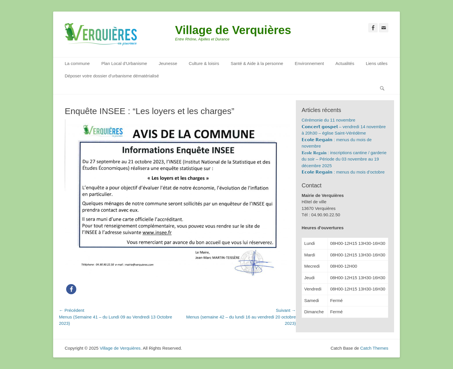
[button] (71, 289)
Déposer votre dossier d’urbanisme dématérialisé (112, 75)
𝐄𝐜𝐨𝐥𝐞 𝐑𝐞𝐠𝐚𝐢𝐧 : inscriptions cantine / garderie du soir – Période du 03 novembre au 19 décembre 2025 (344, 159)
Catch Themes (374, 348)
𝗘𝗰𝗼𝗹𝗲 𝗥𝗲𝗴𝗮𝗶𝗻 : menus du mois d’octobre (343, 171)
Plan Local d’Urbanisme (124, 63)
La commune (77, 63)
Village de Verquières (233, 30)
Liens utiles (376, 63)
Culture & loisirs (204, 63)
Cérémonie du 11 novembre (328, 120)
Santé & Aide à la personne (257, 63)
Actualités (344, 63)
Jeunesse (168, 63)
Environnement (309, 63)
